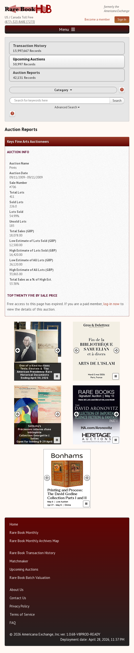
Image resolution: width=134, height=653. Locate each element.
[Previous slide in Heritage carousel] (76, 414)
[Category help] (122, 90)
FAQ (13, 622)
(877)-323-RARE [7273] (20, 22)
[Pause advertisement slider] (57, 376)
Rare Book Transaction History (32, 553)
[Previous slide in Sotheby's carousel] (17, 414)
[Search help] (12, 114)
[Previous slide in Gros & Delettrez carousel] (76, 350)
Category (63, 90)
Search (117, 101)
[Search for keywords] (67, 100)
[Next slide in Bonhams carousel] (87, 478)
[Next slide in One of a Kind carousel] (57, 350)
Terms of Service (22, 614)
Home (14, 524)
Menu (67, 29)
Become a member (97, 19)
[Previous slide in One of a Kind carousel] (17, 350)
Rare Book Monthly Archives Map (34, 541)
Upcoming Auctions (24, 569)
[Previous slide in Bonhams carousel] (46, 478)
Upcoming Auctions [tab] (29, 61)
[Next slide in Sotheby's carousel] (57, 414)
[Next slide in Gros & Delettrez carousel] (116, 350)
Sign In (122, 19)
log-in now (111, 304)
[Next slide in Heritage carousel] (116, 414)
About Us (17, 589)
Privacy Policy (19, 606)
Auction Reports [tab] (26, 75)
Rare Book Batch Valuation (30, 577)
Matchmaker (19, 561)
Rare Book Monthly (24, 532)
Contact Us (18, 598)
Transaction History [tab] (29, 48)
